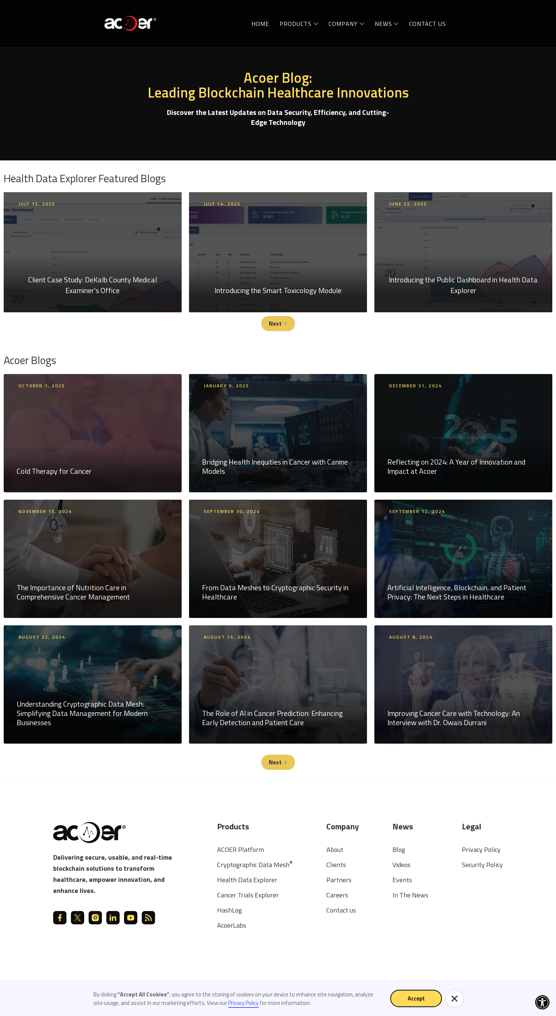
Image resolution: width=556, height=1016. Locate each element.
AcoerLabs (231, 925)
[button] (299, 23)
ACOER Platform (240, 849)
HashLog (229, 910)
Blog (398, 849)
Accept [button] (416, 998)
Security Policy (482, 865)
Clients (336, 865)
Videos (401, 865)
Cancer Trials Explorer (248, 895)
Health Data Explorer (247, 880)
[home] (130, 23)
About (334, 849)
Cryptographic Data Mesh (255, 865)
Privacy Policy (481, 849)
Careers (337, 895)
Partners (338, 880)
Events (402, 880)
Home (260, 23)
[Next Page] (278, 323)
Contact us (427, 23)
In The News (410, 895)
